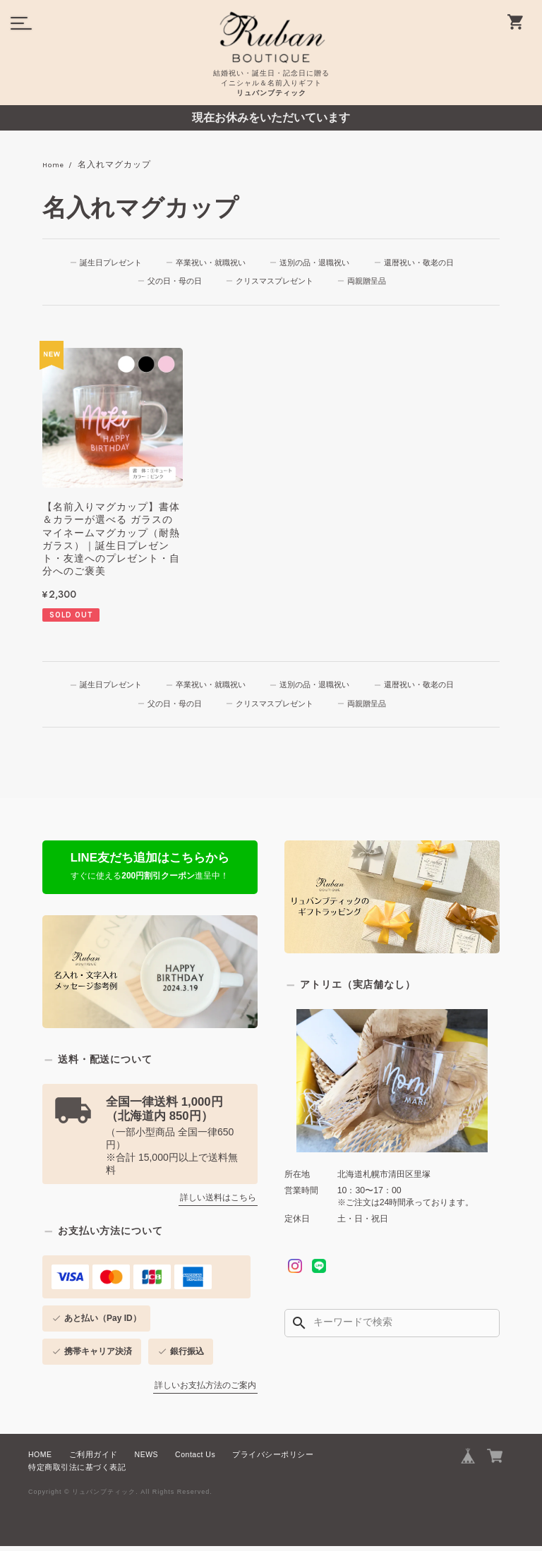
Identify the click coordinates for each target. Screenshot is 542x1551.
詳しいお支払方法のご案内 (205, 1390)
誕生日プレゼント (108, 263)
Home (55, 165)
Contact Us (195, 1459)
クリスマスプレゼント (276, 283)
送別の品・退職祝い (317, 263)
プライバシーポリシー (272, 1459)
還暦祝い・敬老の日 (425, 263)
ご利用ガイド (93, 1459)
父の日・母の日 (173, 283)
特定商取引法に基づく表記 (77, 1472)
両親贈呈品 (371, 283)
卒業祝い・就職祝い (210, 263)
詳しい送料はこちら (218, 1202)
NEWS (147, 1459)
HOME (40, 1459)
